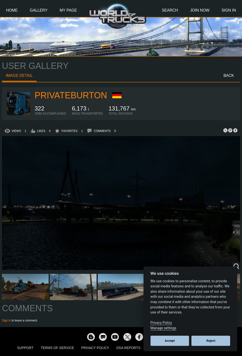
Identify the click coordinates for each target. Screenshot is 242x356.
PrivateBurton (71, 95)
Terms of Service (57, 348)
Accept (170, 340)
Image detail (19, 75)
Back (228, 75)
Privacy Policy (95, 348)
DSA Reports (128, 348)
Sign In (228, 10)
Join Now (199, 10)
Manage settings (163, 328)
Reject (210, 340)
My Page (68, 10)
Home (12, 10)
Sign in (6, 320)
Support (25, 348)
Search (170, 10)
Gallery (39, 10)
